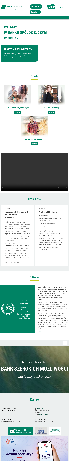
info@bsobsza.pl (44, 414)
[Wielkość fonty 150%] (59, 1)
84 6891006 (40, 408)
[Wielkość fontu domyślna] (56, 1)
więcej (40, 331)
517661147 (44, 412)
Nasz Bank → (36, 6)
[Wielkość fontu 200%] (62, 1)
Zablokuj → (35, 12)
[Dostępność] (66, 2)
